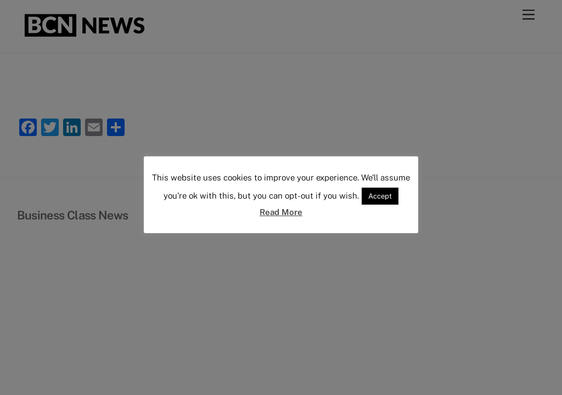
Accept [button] (380, 196)
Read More (281, 212)
